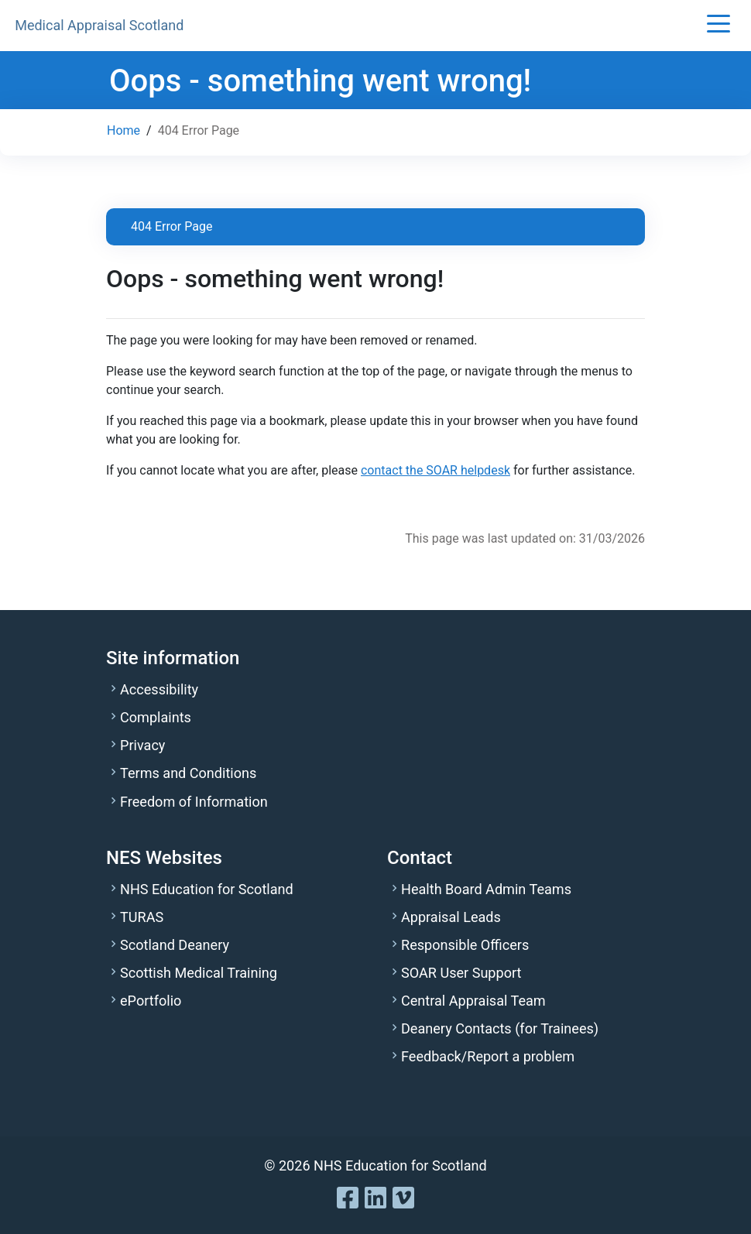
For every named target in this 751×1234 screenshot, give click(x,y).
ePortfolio (150, 1000)
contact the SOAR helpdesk (435, 470)
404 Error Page (171, 226)
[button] (718, 25)
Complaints (155, 717)
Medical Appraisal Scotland (99, 25)
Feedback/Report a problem (487, 1056)
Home (123, 130)
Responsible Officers (465, 945)
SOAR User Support (461, 973)
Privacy (142, 745)
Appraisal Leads (451, 917)
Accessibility (159, 689)
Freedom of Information (194, 802)
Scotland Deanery (174, 945)
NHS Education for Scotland (206, 889)
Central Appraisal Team (473, 1000)
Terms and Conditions (188, 773)
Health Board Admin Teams (486, 889)
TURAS (141, 917)
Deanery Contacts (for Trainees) (499, 1028)
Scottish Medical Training (198, 973)
